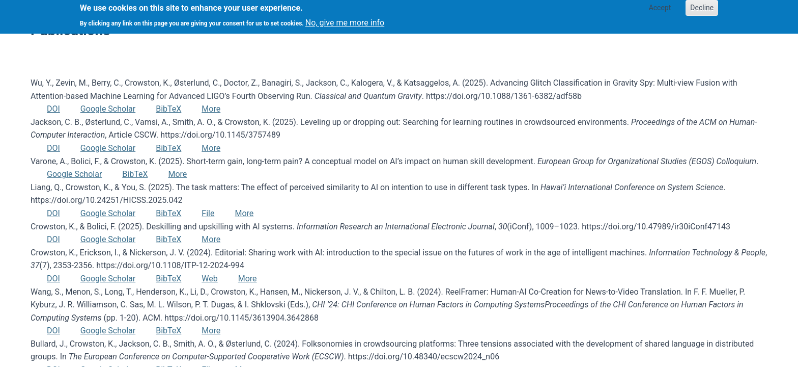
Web (209, 278)
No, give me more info (344, 19)
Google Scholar (107, 109)
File (208, 213)
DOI (53, 109)
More (211, 109)
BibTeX (168, 109)
